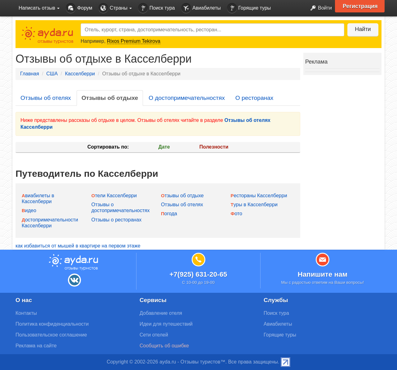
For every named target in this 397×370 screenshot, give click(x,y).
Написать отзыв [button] (39, 8)
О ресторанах (254, 98)
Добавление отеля (161, 313)
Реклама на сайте (36, 345)
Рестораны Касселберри (259, 195)
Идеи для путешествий (166, 324)
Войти (319, 8)
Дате (164, 146)
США (52, 73)
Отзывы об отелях (45, 98)
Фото (236, 213)
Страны (115, 8)
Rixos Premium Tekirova (133, 41)
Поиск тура (156, 8)
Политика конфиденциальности (52, 324)
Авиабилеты (201, 8)
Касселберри (80, 73)
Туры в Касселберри (254, 204)
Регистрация (360, 6)
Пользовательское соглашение (51, 334)
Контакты (26, 313)
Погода (169, 213)
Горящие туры (249, 8)
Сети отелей (154, 334)
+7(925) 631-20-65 (198, 274)
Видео (29, 210)
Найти (363, 29)
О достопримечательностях (187, 98)
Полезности (213, 146)
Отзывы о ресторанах (116, 219)
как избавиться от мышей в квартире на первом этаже (78, 245)
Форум (79, 8)
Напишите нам (323, 274)
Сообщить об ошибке (164, 345)
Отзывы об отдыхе (110, 98)
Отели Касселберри (114, 195)
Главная (29, 73)
